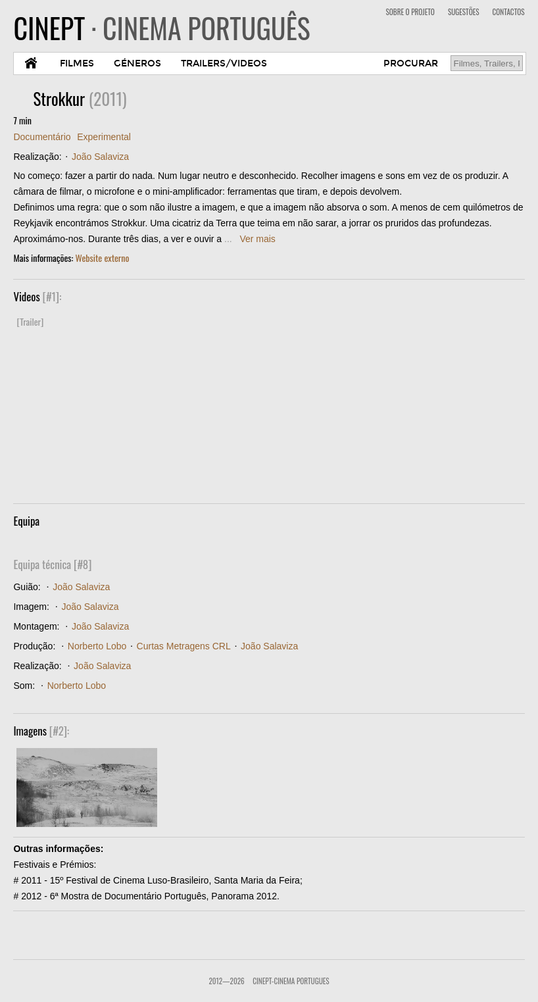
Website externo (103, 257)
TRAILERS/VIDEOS (224, 63)
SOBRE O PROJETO (410, 12)
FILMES (77, 63)
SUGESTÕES (463, 12)
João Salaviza (100, 156)
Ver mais (257, 239)
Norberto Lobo (97, 646)
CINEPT (161, 27)
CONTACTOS (509, 12)
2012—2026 (226, 981)
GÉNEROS (137, 63)
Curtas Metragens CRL (184, 646)
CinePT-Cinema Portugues (291, 981)
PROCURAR (410, 63)
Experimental (104, 137)
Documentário (41, 137)
